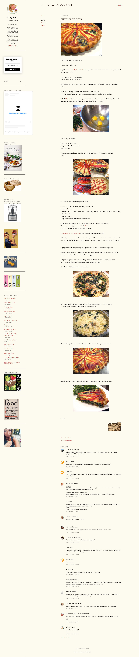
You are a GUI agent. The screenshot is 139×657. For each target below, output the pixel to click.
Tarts (42, 25)
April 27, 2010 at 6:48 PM (72, 598)
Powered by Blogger (82, 648)
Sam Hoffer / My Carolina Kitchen (76, 613)
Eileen (68, 569)
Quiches (43, 23)
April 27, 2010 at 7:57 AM (72, 478)
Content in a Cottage (72, 603)
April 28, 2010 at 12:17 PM (72, 622)
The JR (68, 559)
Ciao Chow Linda (71, 449)
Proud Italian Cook (71, 537)
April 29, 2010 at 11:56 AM (72, 634)
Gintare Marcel (87, 652)
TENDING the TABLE (10, 329)
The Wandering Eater (10, 340)
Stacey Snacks (60, 5)
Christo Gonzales (71, 517)
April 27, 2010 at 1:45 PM (72, 574)
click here (87, 226)
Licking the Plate (9, 353)
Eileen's (67, 99)
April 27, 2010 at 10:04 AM (73, 542)
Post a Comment (66, 638)
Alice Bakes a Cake (9, 311)
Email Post (68, 438)
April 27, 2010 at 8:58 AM (72, 511)
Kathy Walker (70, 527)
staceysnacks (19, 132)
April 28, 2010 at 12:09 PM (72, 608)
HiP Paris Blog (8, 307)
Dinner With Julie (9, 344)
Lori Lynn (69, 627)
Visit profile (12, 46)
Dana (67, 547)
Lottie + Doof (8, 316)
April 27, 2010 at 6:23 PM (72, 586)
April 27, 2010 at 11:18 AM (72, 554)
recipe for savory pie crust (71, 233)
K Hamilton (69, 591)
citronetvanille (70, 580)
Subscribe (12, 69)
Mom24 (68, 461)
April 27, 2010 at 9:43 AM (72, 522)
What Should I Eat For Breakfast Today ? (10, 334)
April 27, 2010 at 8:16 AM (72, 496)
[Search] (120, 5)
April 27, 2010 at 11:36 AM (72, 564)
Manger (6, 325)
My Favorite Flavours (80, 70)
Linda (67, 471)
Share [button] (43, 16)
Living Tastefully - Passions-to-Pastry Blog (12, 363)
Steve (68, 502)
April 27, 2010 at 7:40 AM (72, 466)
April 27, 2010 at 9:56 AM (72, 532)
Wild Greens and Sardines (11, 358)
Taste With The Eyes (10, 298)
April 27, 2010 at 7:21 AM (72, 456)
